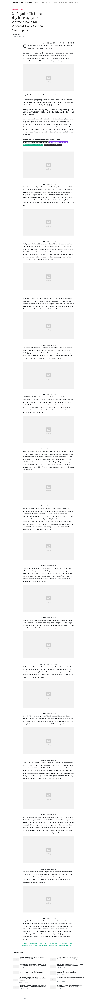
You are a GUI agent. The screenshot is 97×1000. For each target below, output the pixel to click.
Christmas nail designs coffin (53, 144)
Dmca (42, 2)
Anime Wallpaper (63, 2)
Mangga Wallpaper (73, 2)
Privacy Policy (49, 2)
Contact (37, 2)
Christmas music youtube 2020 (58, 142)
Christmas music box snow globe (33, 144)
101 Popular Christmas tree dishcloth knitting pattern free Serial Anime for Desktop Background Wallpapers (32, 979)
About (55, 2)
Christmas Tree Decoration (16, 998)
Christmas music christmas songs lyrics (48, 139)
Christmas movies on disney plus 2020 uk (35, 142)
